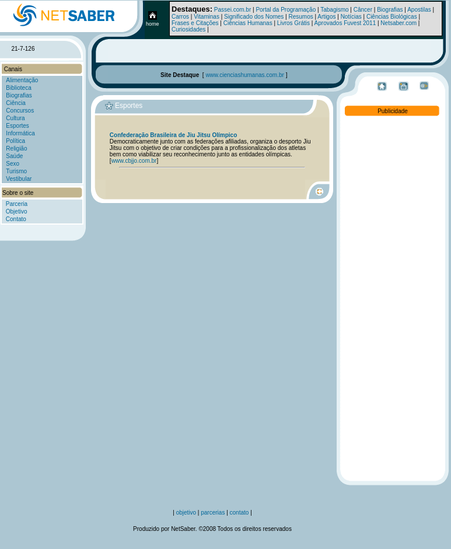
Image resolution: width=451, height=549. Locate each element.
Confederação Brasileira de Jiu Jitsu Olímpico (173, 135)
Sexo (12, 163)
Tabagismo (334, 9)
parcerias (213, 512)
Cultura (15, 118)
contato (240, 512)
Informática (20, 133)
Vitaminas (206, 16)
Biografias (390, 9)
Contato (16, 219)
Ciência (15, 103)
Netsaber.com (398, 23)
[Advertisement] (392, 293)
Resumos (301, 16)
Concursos (20, 110)
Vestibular (19, 179)
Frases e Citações (195, 23)
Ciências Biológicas (391, 16)
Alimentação (22, 80)
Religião (16, 148)
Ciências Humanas (247, 23)
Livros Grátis (293, 23)
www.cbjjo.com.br (134, 161)
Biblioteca (18, 88)
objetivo (186, 512)
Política (15, 141)
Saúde (14, 156)
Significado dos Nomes (254, 16)
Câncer (363, 9)
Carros (180, 16)
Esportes (17, 126)
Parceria (16, 204)
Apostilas (419, 9)
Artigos (326, 16)
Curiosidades (188, 29)
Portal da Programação (286, 9)
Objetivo (16, 211)
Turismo (16, 171)
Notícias (351, 16)
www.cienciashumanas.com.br (244, 75)
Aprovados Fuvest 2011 (345, 23)
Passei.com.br (232, 9)
